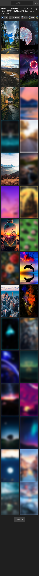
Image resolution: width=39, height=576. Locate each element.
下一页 (19, 519)
